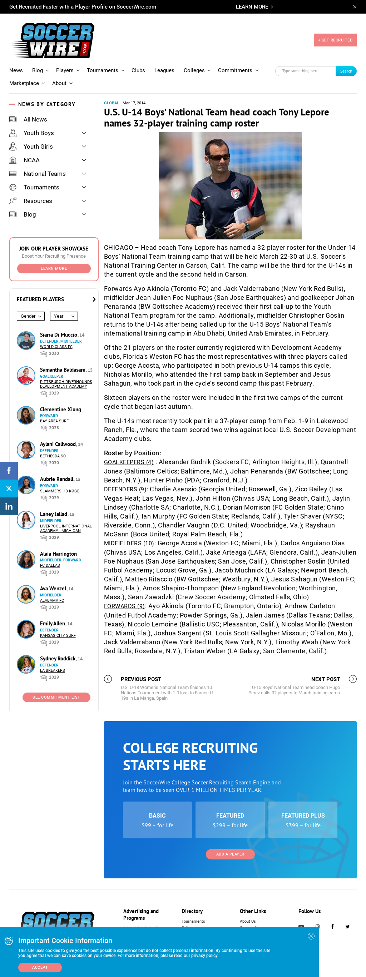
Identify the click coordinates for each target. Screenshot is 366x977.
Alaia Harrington (58, 553)
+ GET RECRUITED (335, 40)
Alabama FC (52, 600)
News (16, 70)
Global (111, 103)
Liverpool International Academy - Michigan (66, 528)
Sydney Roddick (58, 658)
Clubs (138, 70)
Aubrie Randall (57, 479)
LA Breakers (52, 670)
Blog (37, 70)
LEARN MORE (252, 7)
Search (346, 71)
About (59, 83)
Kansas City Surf (58, 635)
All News (28, 119)
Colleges (194, 70)
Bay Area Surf (54, 421)
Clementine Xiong (60, 409)
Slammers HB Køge (59, 491)
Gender (28, 316)
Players (65, 70)
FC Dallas (50, 565)
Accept (40, 967)
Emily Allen (53, 623)
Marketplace (24, 83)
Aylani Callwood (58, 444)
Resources (30, 200)
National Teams (37, 173)
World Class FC (56, 346)
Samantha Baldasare (63, 369)
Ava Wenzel (54, 588)
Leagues (164, 70)
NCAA (24, 160)
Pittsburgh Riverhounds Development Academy (66, 384)
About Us (248, 921)
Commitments (235, 70)
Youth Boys (31, 133)
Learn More (54, 268)
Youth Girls (31, 146)
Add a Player (230, 854)
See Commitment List (56, 697)
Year (58, 316)
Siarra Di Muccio (59, 334)
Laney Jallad (54, 514)
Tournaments (102, 70)
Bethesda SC (53, 456)
